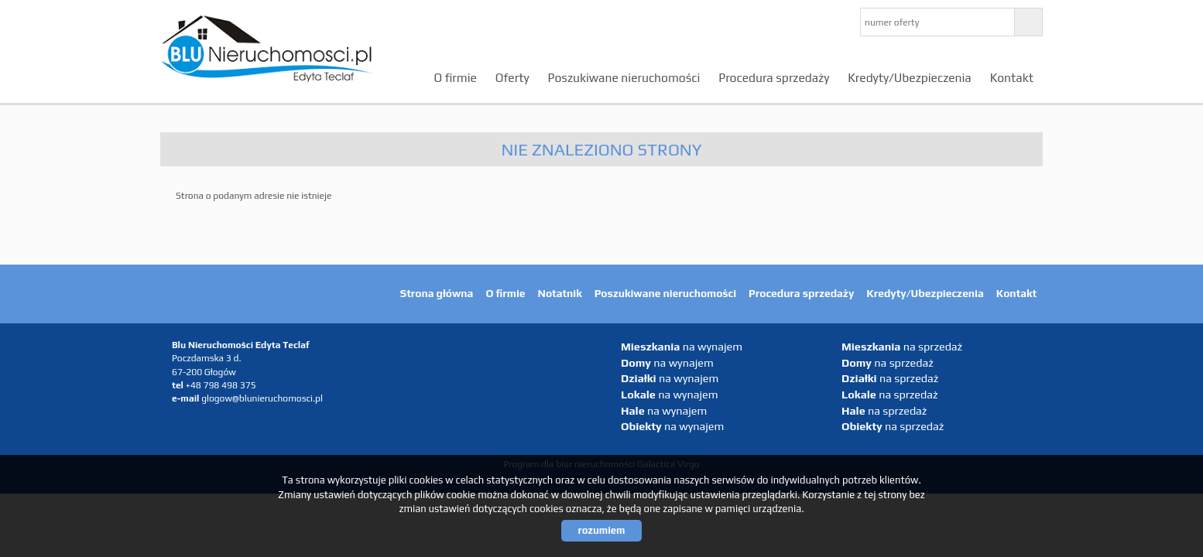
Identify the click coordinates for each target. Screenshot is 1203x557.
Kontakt (1011, 77)
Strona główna (437, 293)
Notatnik (560, 293)
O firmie (455, 77)
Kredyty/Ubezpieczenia (909, 77)
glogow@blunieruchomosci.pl (262, 398)
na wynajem (681, 346)
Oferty (512, 77)
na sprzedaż (901, 346)
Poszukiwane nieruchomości (624, 77)
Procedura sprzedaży (773, 77)
